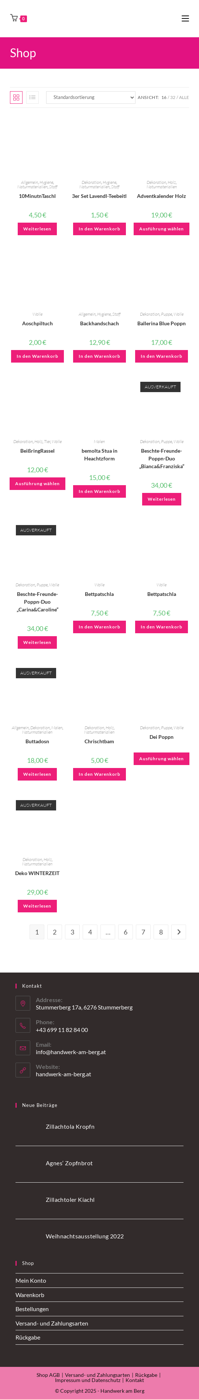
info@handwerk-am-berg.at (71, 1051)
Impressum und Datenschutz (87, 1380)
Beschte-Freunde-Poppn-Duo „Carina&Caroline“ (37, 602)
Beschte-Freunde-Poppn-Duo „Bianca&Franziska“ (161, 458)
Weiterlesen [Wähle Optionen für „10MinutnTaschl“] (37, 229)
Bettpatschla (99, 594)
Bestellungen (32, 1308)
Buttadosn (37, 741)
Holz (172, 182)
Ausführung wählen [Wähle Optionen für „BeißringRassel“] (37, 483)
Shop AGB (48, 1375)
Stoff (53, 186)
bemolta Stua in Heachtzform (99, 455)
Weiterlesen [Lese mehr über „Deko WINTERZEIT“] (37, 906)
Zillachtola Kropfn (70, 1126)
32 (172, 97)
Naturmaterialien (32, 186)
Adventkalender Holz (161, 196)
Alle (184, 97)
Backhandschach (99, 323)
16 (164, 97)
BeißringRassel (37, 451)
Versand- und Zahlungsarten (52, 1323)
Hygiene (46, 182)
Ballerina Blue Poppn (161, 323)
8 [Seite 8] (161, 932)
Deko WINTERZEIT (37, 873)
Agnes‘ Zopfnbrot (69, 1162)
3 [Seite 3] (72, 932)
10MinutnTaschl (37, 196)
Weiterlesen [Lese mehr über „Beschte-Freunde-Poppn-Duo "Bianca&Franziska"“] (162, 499)
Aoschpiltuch (37, 323)
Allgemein (29, 182)
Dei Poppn (162, 737)
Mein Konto (31, 1280)
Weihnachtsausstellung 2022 (85, 1235)
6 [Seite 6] (125, 932)
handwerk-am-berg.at (63, 1073)
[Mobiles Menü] (185, 18)
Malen (99, 441)
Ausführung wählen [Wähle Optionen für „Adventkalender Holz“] (161, 229)
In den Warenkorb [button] (99, 229)
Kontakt (135, 1380)
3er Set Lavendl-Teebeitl (99, 196)
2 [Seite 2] (54, 932)
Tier (47, 441)
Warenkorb (30, 1294)
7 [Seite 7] (143, 932)
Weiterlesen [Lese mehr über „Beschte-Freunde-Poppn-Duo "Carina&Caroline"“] (37, 642)
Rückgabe (28, 1337)
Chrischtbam (99, 741)
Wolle (37, 314)
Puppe (166, 314)
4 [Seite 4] (90, 932)
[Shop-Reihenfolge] (90, 97)
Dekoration (91, 182)
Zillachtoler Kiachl (70, 1199)
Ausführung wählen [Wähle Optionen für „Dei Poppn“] (161, 758)
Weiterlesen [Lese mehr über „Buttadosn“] (37, 774)
